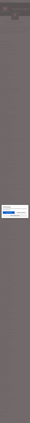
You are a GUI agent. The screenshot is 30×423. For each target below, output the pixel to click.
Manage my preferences (21, 212)
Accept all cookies (9, 212)
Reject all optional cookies (15, 215)
